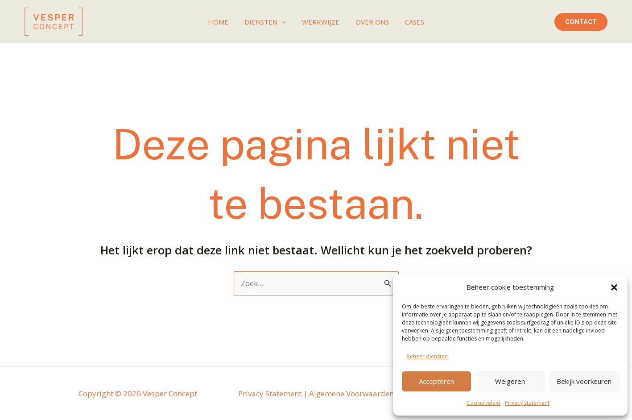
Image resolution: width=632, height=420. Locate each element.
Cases (409, 21)
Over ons (369, 21)
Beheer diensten (427, 356)
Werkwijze (320, 21)
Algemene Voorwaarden (351, 393)
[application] (284, 22)
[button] (614, 287)
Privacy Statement (270, 393)
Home (223, 21)
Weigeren (510, 381)
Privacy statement (527, 403)
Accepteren (436, 381)
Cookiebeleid (483, 403)
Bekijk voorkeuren (584, 381)
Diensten (268, 22)
